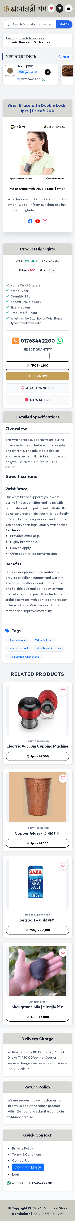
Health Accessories (31, 38)
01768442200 (28, 79)
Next (63, 56)
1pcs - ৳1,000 (37, 843)
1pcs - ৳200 (37, 365)
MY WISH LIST (37, 400)
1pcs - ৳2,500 (37, 756)
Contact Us (20, 1160)
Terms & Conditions (27, 1154)
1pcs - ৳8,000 (37, 1017)
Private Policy (22, 1148)
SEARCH (64, 24)
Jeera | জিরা (25, 66)
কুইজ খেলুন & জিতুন (28, 1167)
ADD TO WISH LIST (37, 388)
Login (16, 1174)
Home (10, 38)
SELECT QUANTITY (37, 349)
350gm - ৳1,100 (37, 930)
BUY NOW (37, 376)
